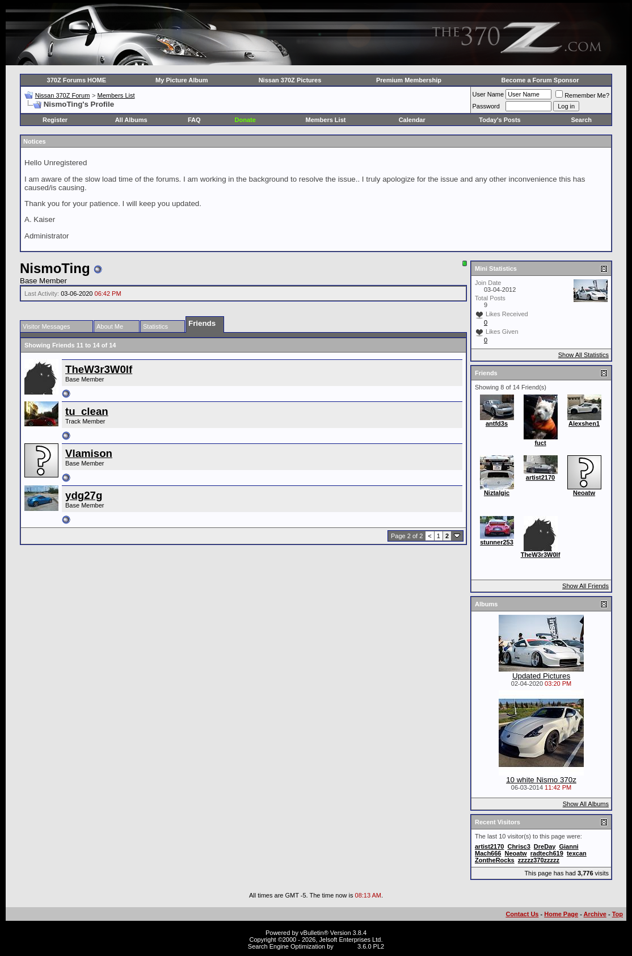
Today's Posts (499, 119)
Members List (115, 95)
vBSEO (345, 946)
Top (617, 914)
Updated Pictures (541, 676)
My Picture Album (181, 80)
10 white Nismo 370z (541, 779)
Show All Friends (585, 585)
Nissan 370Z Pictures (290, 80)
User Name (488, 94)
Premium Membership (408, 80)
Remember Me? (582, 95)
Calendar (412, 119)
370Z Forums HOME (77, 80)
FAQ (194, 119)
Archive (595, 914)
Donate (245, 119)
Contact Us (521, 914)
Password (486, 106)
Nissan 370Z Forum (62, 95)
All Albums (131, 119)
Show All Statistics (583, 354)
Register (55, 119)
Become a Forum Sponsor (540, 80)
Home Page (561, 914)
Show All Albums (586, 803)
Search (581, 119)
